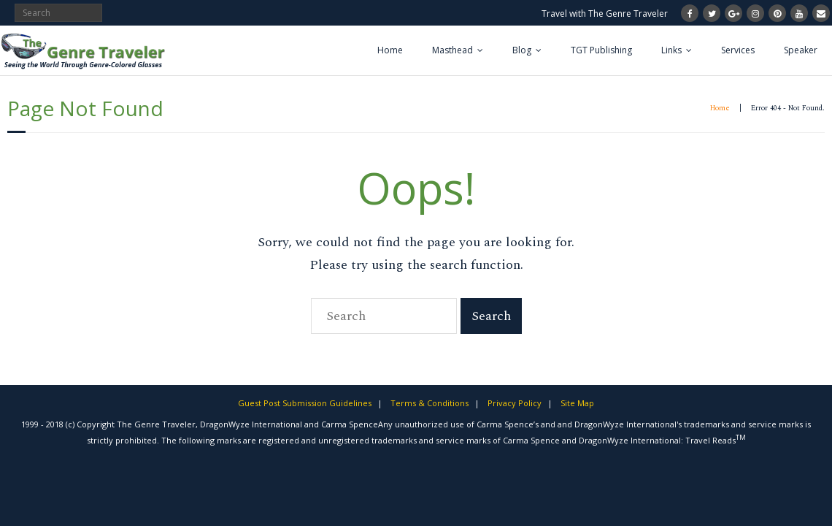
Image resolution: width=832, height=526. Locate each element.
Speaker (800, 50)
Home (390, 50)
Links (671, 50)
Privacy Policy (515, 402)
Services (738, 50)
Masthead (452, 50)
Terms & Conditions (429, 402)
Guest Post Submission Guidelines (304, 402)
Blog (521, 50)
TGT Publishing (601, 50)
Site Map (577, 402)
